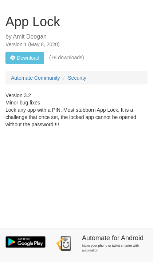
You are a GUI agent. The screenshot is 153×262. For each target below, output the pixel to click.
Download (24, 58)
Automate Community (35, 78)
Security (77, 78)
